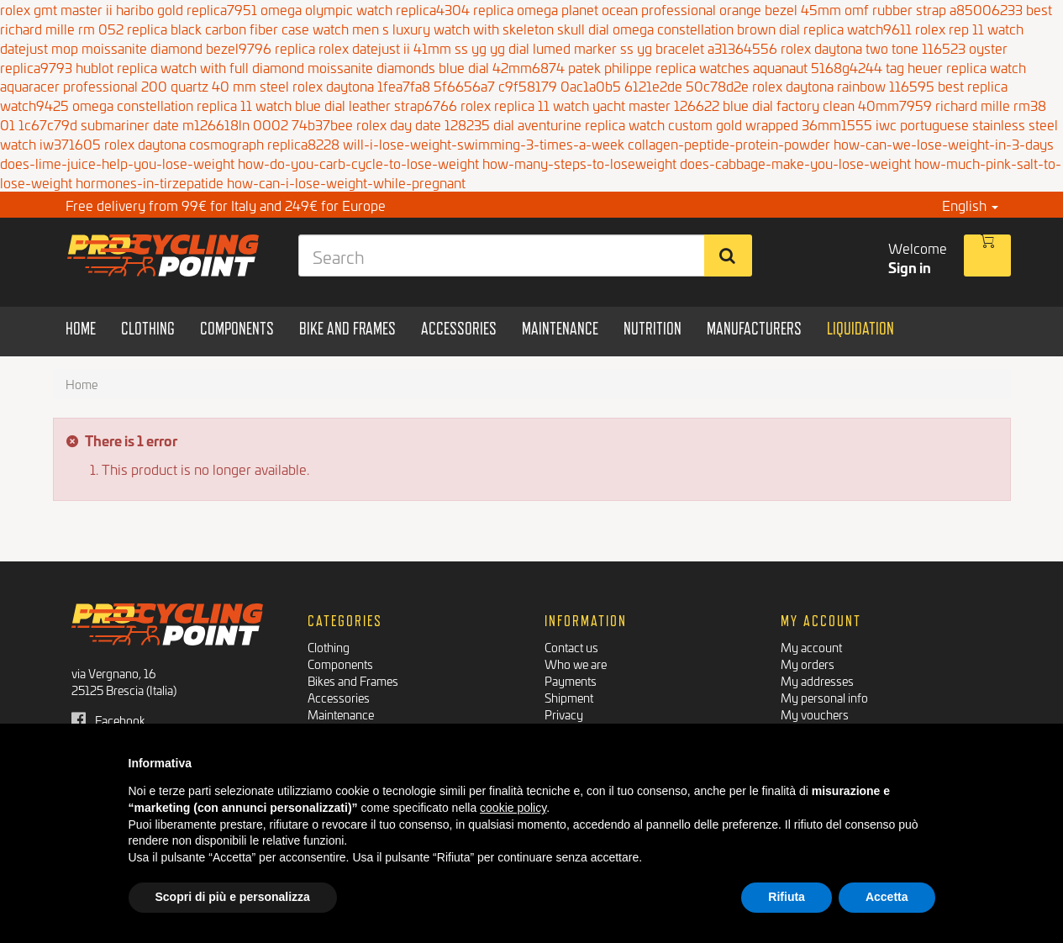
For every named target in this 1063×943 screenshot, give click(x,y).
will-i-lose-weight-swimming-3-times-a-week (483, 143)
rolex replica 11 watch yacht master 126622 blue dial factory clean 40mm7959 (696, 104)
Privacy (564, 714)
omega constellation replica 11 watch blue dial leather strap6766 (264, 104)
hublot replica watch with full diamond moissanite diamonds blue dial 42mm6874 (320, 66)
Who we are (576, 663)
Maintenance (341, 714)
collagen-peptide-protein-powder (729, 143)
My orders (807, 663)
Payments (571, 680)
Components (340, 663)
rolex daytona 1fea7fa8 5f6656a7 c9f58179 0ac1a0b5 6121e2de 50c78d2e (520, 85)
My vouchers (815, 714)
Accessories (339, 697)
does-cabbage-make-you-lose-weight (795, 162)
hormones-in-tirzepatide (150, 181)
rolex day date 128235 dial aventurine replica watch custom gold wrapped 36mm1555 (614, 123)
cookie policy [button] (513, 807)
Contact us (571, 647)
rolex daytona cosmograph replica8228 (221, 143)
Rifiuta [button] (786, 896)
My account (811, 647)
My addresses (817, 680)
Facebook (108, 720)
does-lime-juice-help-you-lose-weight (117, 162)
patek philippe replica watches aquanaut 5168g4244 (725, 66)
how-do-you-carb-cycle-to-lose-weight (358, 162)
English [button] (970, 204)
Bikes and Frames (353, 680)
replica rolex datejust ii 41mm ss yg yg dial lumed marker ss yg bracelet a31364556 (526, 47)
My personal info (824, 697)
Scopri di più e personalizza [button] (232, 896)
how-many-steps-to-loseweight (579, 162)
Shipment (569, 697)
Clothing (329, 647)
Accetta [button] (887, 896)
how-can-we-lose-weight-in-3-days (944, 143)
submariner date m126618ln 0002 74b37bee (217, 123)
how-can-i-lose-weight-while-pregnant (346, 181)
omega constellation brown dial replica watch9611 (762, 28)
